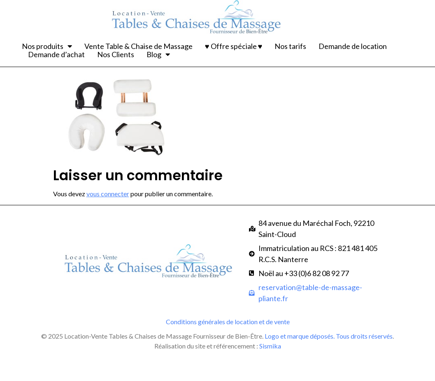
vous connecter (107, 218)
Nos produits (47, 46)
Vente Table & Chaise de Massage (138, 46)
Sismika (270, 370)
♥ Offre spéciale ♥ (233, 46)
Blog (158, 54)
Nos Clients (115, 54)
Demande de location (353, 46)
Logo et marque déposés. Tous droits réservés (329, 360)
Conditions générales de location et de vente (228, 345)
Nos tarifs (290, 46)
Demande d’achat (56, 54)
